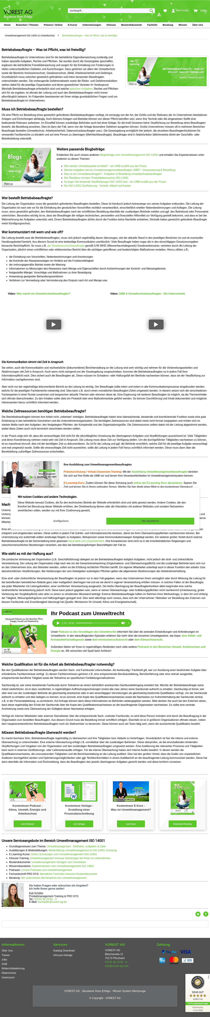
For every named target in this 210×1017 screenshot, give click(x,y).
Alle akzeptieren (150, 521)
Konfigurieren (61, 521)
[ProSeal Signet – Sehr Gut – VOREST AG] (197, 988)
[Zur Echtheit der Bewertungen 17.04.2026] (197, 1008)
